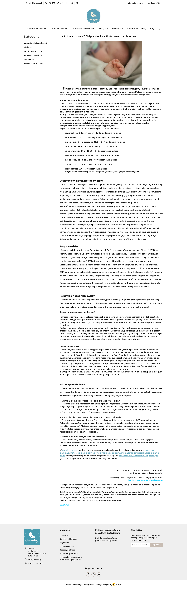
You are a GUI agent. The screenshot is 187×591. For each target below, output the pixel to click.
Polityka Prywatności (69, 553)
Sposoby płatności (67, 550)
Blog (152, 28)
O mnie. (28, 59)
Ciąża (27, 47)
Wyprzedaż (132, 28)
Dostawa (64, 535)
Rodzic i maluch (31, 63)
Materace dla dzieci (83, 28)
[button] (154, 3)
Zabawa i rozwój (32, 55)
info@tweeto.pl (35, 559)
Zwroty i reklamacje (68, 539)
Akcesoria (117, 28)
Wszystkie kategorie (33, 43)
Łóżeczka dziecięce (38, 28)
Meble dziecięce (60, 28)
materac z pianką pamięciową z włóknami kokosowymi (97, 453)
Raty (143, 28)
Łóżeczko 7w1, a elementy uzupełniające (138, 455)
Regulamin (64, 543)
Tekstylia (102, 28)
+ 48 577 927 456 (35, 563)
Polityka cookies (67, 546)
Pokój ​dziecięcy (31, 51)
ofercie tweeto (69, 450)
